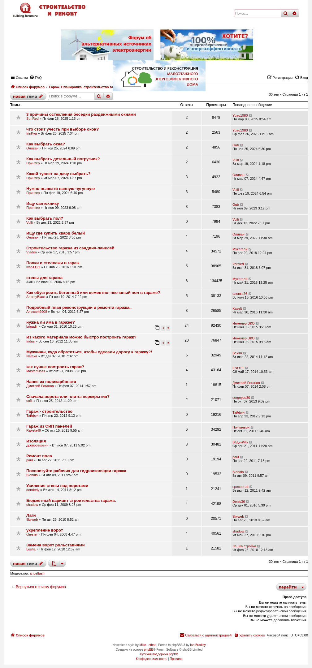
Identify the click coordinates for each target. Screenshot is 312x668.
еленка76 (239, 293)
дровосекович (37, 445)
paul (29, 460)
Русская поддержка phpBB (159, 654)
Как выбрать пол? (44, 218)
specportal (240, 487)
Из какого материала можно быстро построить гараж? (81, 337)
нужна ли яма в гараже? (50, 322)
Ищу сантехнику (42, 203)
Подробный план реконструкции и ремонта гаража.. (79, 307)
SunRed (32, 118)
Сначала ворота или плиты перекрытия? (68, 396)
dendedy (32, 490)
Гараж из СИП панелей (49, 426)
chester (31, 534)
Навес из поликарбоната (51, 381)
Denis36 (238, 501)
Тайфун (32, 415)
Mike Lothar (147, 645)
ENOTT (238, 368)
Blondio (32, 475)
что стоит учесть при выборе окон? (62, 129)
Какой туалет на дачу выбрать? (58, 173)
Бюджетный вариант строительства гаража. (71, 500)
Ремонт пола (39, 456)
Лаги (31, 515)
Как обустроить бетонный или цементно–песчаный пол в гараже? (93, 292)
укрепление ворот (44, 530)
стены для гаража (44, 277)
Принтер (33, 163)
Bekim (237, 353)
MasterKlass (35, 371)
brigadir (32, 326)
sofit (29, 401)
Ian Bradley (198, 645)
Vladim (31, 252)
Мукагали (239, 249)
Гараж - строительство (49, 411)
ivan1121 (33, 267)
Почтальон (240, 427)
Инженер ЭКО (243, 323)
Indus (30, 341)
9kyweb (32, 519)
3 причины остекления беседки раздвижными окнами (81, 114)
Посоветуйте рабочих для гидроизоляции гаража (76, 470)
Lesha (31, 549)
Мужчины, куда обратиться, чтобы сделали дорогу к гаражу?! (89, 352)
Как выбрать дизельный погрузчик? (63, 159)
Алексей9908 (36, 311)
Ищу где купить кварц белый (55, 233)
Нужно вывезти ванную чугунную (60, 188)
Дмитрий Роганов (40, 386)
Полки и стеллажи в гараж (52, 263)
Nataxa (31, 356)
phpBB (148, 649)
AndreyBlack (36, 297)
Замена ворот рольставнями (55, 545)
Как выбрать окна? (45, 144)
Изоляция (36, 441)
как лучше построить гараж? (55, 366)
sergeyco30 (241, 397)
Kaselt (237, 308)
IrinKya (31, 133)
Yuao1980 (240, 115)
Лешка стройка (244, 546)
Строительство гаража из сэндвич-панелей (70, 248)
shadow (32, 504)
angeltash (37, 573)
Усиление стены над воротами (57, 485)
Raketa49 (33, 430)
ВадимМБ (240, 442)
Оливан (32, 148)
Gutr (235, 145)
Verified (238, 264)
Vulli (235, 160)
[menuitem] (249, 635)
